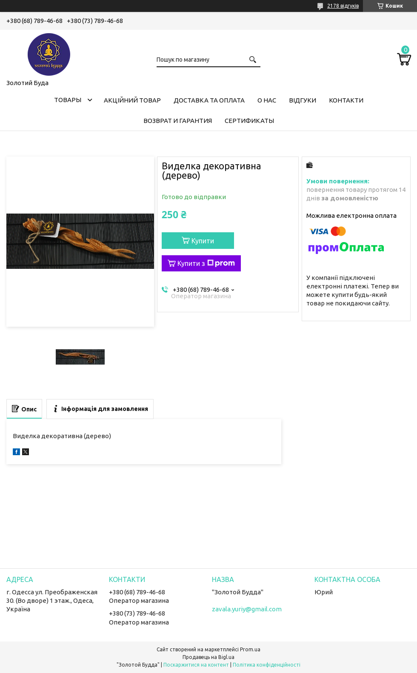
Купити (202, 241)
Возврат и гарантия (177, 120)
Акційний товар (132, 100)
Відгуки (302, 100)
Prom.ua (250, 649)
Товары (67, 99)
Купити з (206, 263)
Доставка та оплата (209, 100)
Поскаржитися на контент (196, 664)
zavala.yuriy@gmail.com (247, 609)
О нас (266, 100)
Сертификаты (249, 120)
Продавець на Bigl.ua (208, 657)
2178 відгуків (343, 6)
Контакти (346, 100)
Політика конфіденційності (266, 664)
